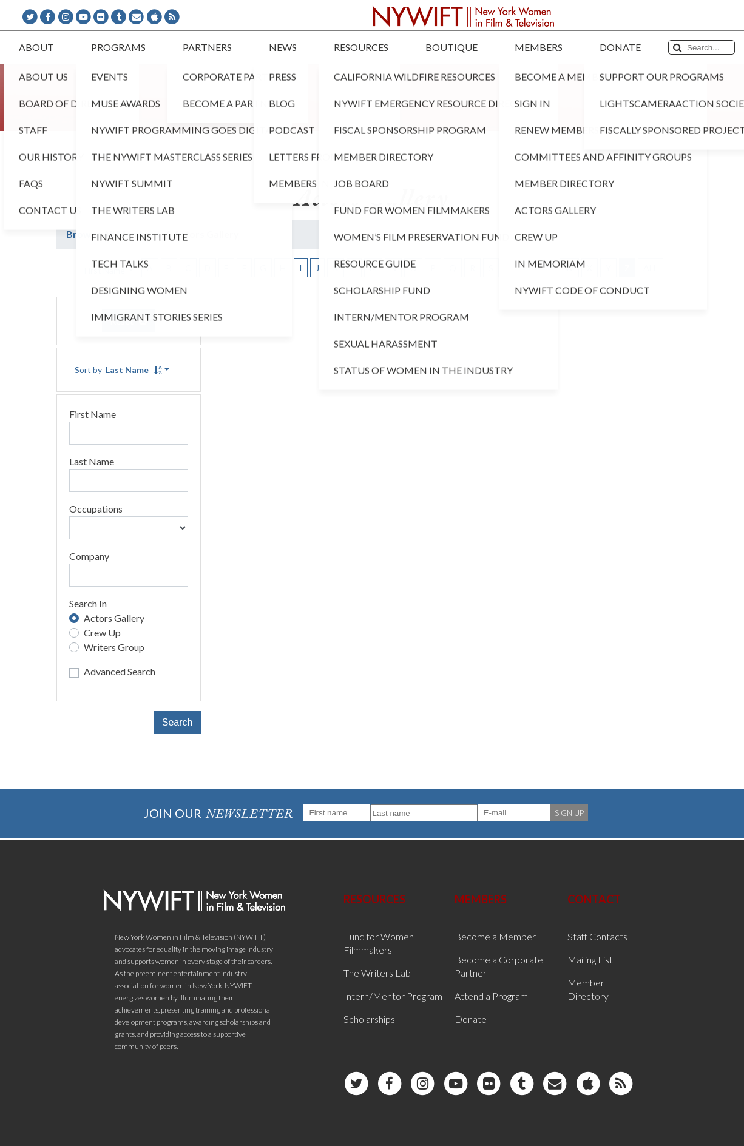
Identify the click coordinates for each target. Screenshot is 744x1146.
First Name (92, 414)
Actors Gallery (114, 618)
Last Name (91, 461)
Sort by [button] (118, 370)
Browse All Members (113, 234)
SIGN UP (569, 813)
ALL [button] (650, 268)
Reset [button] (128, 320)
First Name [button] (105, 270)
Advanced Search (119, 671)
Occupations (96, 508)
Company (89, 556)
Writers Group (114, 647)
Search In (88, 603)
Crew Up (102, 632)
